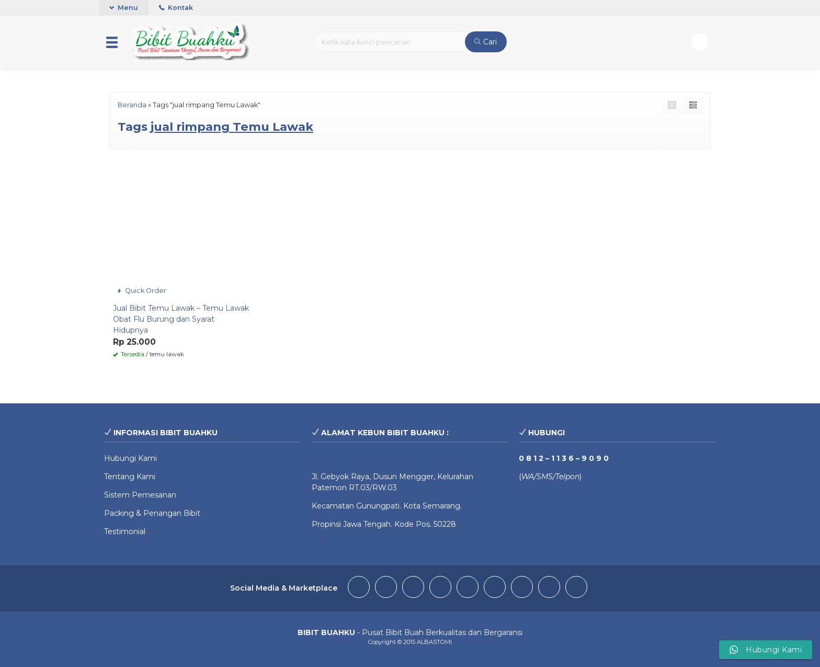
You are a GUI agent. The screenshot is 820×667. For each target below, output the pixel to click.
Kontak (176, 8)
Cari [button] (485, 42)
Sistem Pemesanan (140, 495)
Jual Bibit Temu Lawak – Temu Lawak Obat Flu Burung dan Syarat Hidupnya (181, 319)
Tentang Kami (129, 476)
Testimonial (124, 531)
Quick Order (141, 291)
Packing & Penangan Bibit (152, 513)
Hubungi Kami (130, 458)
